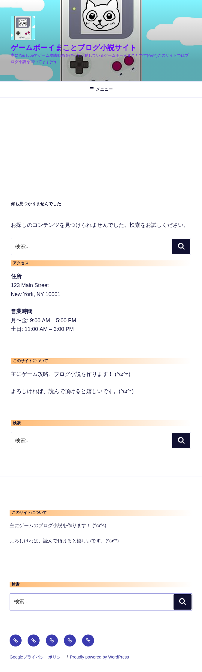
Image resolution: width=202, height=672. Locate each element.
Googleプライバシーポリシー (37, 657)
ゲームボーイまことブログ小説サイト (74, 48)
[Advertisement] (101, 142)
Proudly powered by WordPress (99, 657)
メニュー (101, 89)
